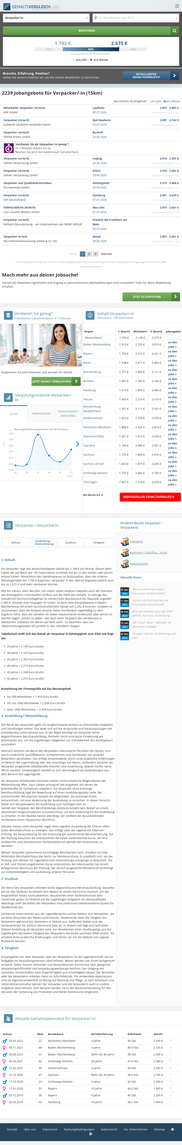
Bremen (88, 381)
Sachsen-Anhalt (93, 464)
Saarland (89, 445)
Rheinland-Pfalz (93, 436)
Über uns (30, 1129)
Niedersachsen (93, 418)
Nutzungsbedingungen (79, 1129)
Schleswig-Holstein (95, 473)
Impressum (50, 1129)
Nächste (106, 254)
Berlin (87, 363)
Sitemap (159, 1129)
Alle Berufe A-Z (91, 495)
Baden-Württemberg (96, 344)
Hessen (88, 399)
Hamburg (89, 390)
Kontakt (12, 1129)
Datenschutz (109, 1129)
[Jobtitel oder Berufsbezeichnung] (46, 18)
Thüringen (90, 482)
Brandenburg (92, 372)
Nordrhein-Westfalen (97, 427)
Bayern (88, 353)
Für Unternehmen (135, 1129)
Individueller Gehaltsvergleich (148, 497)
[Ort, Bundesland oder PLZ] (136, 18)
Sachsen (88, 454)
